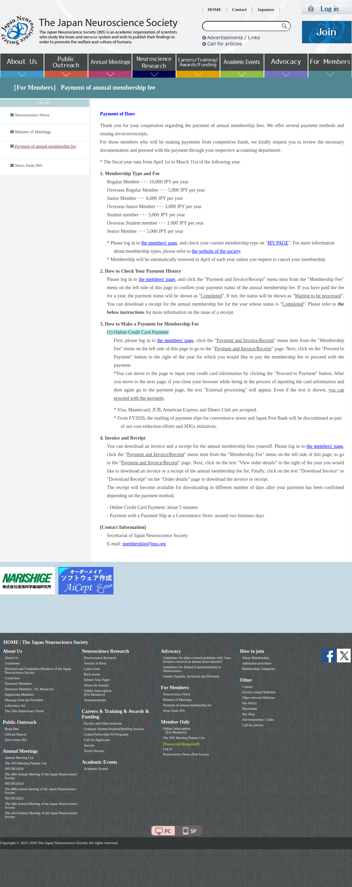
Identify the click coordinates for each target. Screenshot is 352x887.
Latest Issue (92, 669)
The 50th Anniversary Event (24, 711)
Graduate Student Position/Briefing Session (114, 729)
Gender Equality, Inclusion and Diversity (191, 676)
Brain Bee (12, 729)
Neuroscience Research (100, 658)
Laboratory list (15, 705)
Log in (167, 749)
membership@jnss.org (144, 543)
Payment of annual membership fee (187, 705)
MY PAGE (277, 243)
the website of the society (216, 251)
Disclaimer (249, 708)
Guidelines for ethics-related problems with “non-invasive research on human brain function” (197, 659)
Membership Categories (258, 669)
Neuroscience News (32, 115)
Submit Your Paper (97, 680)
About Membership (255, 658)
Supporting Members (19, 694)
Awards (89, 745)
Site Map (248, 714)
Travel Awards (94, 751)
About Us (11, 658)
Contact (239, 9)
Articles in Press (95, 663)
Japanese (265, 9)
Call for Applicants (97, 740)
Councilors (12, 678)
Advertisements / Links (258, 719)
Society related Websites (259, 692)
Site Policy (249, 703)
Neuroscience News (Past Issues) (185, 754)
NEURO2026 (14, 769)
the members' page (159, 243)
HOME (214, 9)
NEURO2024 (14, 783)
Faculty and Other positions (103, 723)
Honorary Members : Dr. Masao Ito (29, 689)
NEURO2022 (14, 798)
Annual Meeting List (19, 758)
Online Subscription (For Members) (97, 692)
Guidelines (12, 663)
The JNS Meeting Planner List (26, 763)
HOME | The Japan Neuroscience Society (45, 642)
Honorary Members (18, 683)
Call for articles (252, 725)
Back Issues (92, 674)
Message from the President (24, 700)
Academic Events (96, 769)
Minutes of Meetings (33, 131)
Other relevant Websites (258, 698)
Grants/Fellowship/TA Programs (106, 734)
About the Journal (96, 685)
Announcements (95, 700)
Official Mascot (15, 734)
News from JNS (28, 165)
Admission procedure (257, 663)
